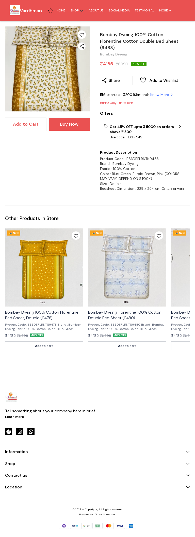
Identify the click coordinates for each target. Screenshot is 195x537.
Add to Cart (26, 124)
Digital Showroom (105, 514)
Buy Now (69, 124)
